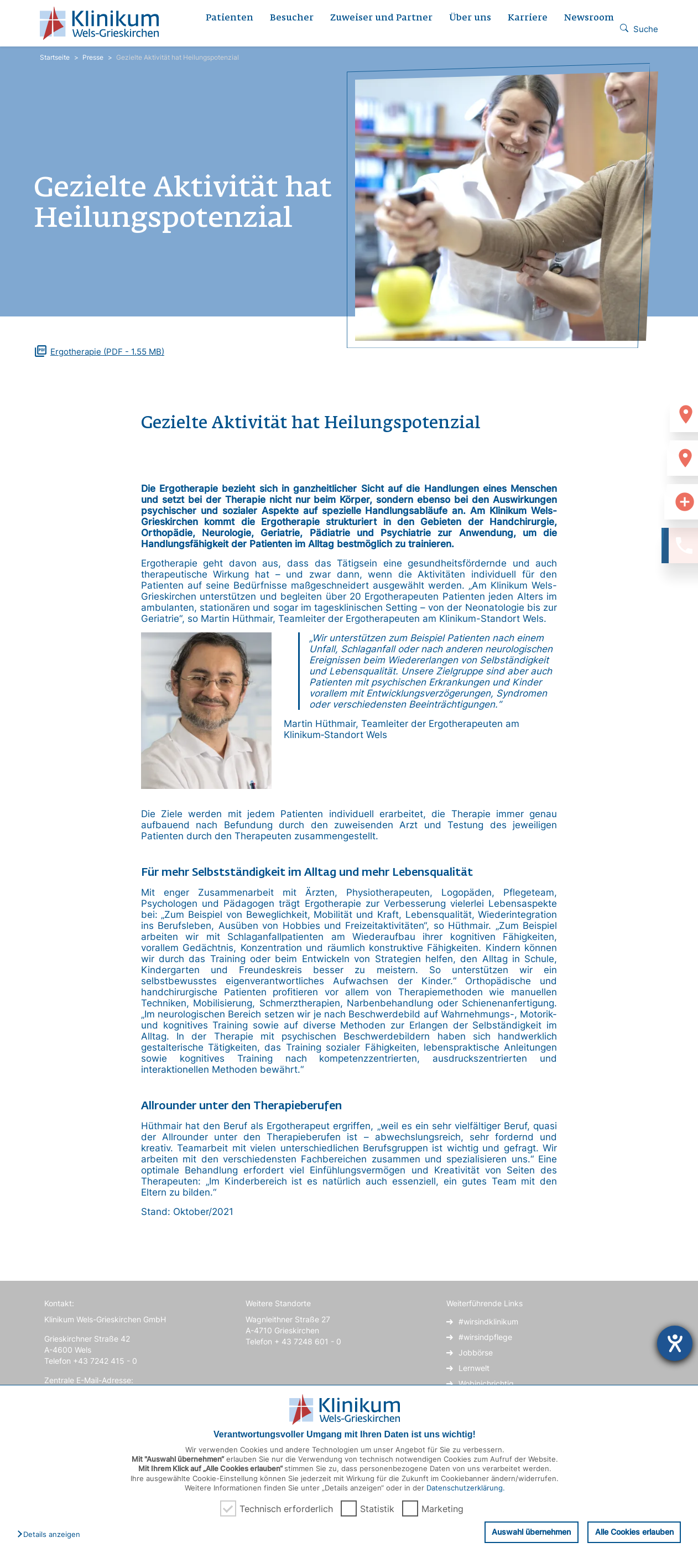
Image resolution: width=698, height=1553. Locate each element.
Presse (92, 57)
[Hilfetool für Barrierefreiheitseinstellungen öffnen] (674, 1343)
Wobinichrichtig (486, 1383)
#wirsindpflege (485, 1337)
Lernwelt (474, 1368)
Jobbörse (476, 1352)
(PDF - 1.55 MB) (107, 351)
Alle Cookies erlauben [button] (634, 1531)
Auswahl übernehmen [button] (531, 1531)
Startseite (55, 57)
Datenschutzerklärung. (465, 1487)
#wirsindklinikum (488, 1321)
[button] (51, 1535)
